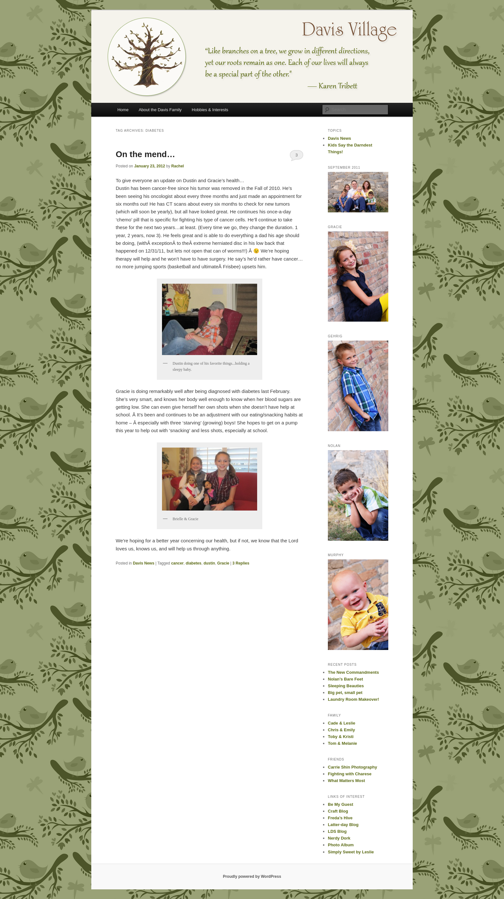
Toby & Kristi (341, 736)
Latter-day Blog (343, 824)
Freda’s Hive (340, 817)
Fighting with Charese (350, 773)
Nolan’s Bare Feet (345, 679)
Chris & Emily (341, 729)
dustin (209, 563)
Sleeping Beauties (346, 685)
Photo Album (341, 844)
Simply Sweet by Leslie (351, 852)
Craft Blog (338, 811)
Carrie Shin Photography (352, 767)
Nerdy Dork (339, 838)
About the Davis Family (160, 109)
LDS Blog (337, 831)
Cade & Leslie (341, 723)
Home (123, 109)
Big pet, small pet (345, 692)
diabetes (194, 563)
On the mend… (145, 154)
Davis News (143, 563)
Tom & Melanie (342, 743)
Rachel (177, 166)
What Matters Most (346, 780)
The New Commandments (353, 672)
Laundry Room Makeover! (353, 699)
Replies (240, 563)
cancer (177, 563)
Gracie (223, 563)
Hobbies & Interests (210, 109)
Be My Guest (340, 804)
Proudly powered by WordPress (252, 876)
